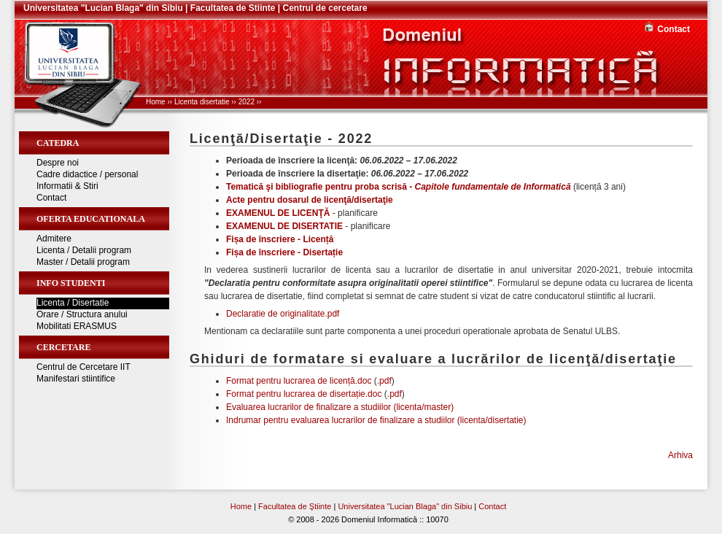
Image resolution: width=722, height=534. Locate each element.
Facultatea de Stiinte (233, 8)
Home (156, 102)
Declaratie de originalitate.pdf (282, 314)
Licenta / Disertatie (72, 303)
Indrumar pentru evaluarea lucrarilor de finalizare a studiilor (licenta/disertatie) (376, 420)
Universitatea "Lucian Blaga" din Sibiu (103, 8)
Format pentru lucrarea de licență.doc (298, 381)
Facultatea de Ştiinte (294, 506)
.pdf (384, 381)
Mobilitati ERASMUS (76, 326)
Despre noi (57, 163)
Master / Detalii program (83, 262)
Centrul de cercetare (325, 8)
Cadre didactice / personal (87, 174)
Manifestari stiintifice (75, 379)
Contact (673, 29)
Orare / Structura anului (82, 314)
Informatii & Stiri (67, 186)
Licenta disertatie (202, 102)
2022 (246, 102)
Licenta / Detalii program (83, 250)
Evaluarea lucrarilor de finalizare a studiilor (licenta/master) (340, 407)
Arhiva (680, 455)
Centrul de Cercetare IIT (83, 367)
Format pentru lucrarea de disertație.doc (303, 394)
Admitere (53, 238)
